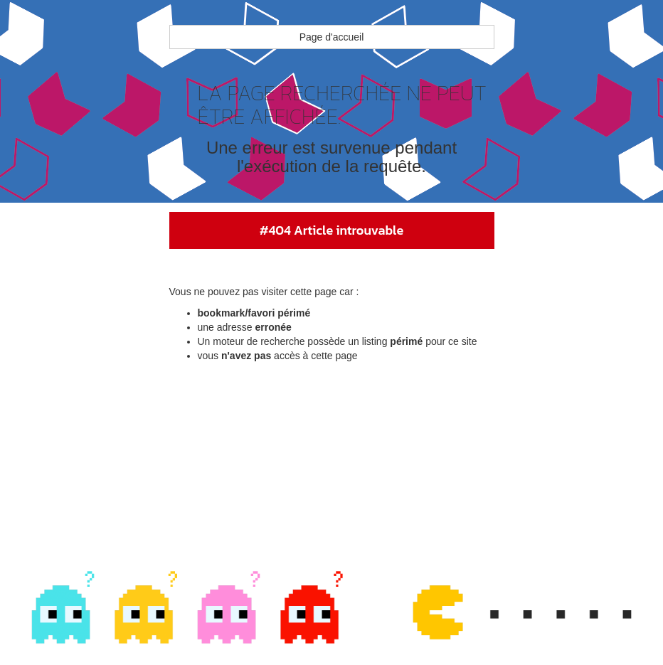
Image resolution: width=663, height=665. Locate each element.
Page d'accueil (331, 37)
